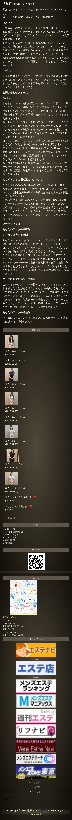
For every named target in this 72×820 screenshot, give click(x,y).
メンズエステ (10, 537)
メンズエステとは (8, 802)
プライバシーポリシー (9, 796)
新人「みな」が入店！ (16, 351)
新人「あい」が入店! (15, 441)
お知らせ (9, 529)
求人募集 (5, 799)
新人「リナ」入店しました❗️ (19, 464)
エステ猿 (36, 787)
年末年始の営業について (17, 360)
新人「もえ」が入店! (15, 408)
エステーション (36, 792)
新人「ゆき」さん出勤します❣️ (20, 497)
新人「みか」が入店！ (16, 417)
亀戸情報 (9, 540)
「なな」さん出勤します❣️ (18, 506)
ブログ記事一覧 (9, 518)
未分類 (8, 543)
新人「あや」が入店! (15, 384)
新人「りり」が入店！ (16, 488)
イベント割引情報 (12, 532)
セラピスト (10, 535)
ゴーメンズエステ (36, 783)
